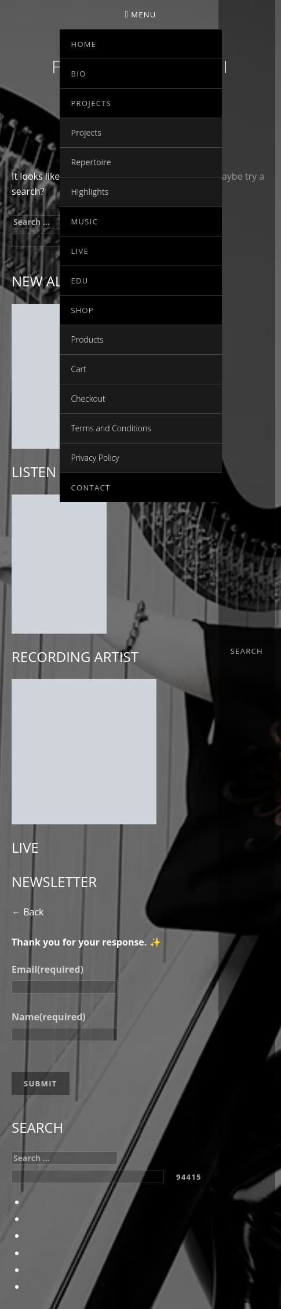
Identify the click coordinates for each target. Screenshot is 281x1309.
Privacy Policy (95, 457)
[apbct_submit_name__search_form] (189, 1176)
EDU (80, 280)
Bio (78, 73)
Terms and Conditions (111, 428)
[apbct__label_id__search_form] (88, 1176)
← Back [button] (27, 912)
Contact (91, 487)
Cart (78, 368)
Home (84, 44)
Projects (91, 103)
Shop (82, 310)
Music (84, 221)
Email (47, 969)
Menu (143, 14)
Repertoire (91, 162)
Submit (40, 1083)
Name (49, 1016)
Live (80, 251)
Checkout (88, 398)
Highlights (90, 191)
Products (87, 339)
